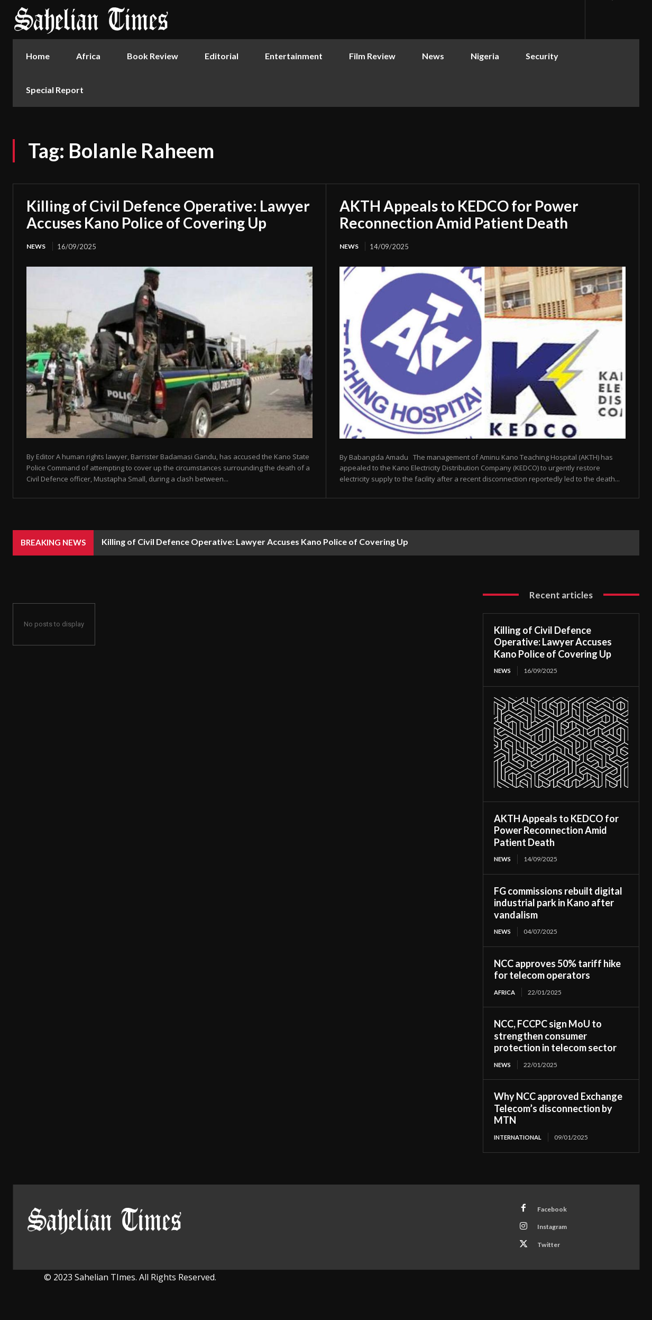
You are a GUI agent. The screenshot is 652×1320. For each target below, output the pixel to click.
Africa (506, 994)
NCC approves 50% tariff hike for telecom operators (557, 972)
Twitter (551, 1252)
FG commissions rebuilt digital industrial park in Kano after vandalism (558, 904)
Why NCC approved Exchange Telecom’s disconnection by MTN (558, 1111)
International (520, 1140)
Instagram (556, 1232)
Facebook (555, 1213)
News (36, 246)
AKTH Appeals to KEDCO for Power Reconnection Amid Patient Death (458, 214)
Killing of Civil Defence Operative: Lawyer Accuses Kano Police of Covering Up (168, 214)
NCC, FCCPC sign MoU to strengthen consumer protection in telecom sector (555, 1038)
